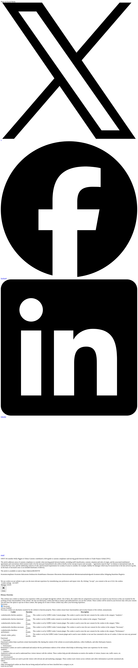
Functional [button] (4, 638)
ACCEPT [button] (15, 583)
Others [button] (3, 660)
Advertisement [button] (5, 655)
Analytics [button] (4, 649)
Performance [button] (5, 644)
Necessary (6, 606)
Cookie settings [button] (6, 583)
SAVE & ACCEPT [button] (7, 666)
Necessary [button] (4, 604)
